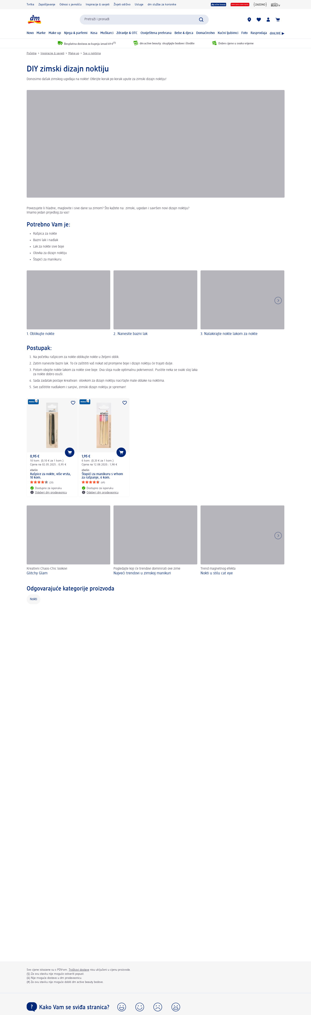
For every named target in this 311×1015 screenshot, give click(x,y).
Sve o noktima (92, 53)
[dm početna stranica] (34, 19)
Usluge (139, 4)
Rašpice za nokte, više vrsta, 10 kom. (50, 476)
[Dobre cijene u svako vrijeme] (240, 4)
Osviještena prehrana (156, 33)
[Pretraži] (201, 20)
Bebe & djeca (184, 33)
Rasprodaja (259, 33)
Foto (244, 33)
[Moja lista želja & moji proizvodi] (258, 19)
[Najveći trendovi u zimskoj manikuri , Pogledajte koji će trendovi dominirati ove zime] (155, 540)
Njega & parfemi (75, 33)
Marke (41, 33)
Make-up (73, 53)
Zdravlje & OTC (127, 33)
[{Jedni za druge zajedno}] (260, 4)
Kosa (93, 33)
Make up (55, 33)
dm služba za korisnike (162, 4)
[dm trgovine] (249, 19)
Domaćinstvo (205, 33)
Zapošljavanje (46, 4)
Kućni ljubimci (228, 33)
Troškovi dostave (79, 969)
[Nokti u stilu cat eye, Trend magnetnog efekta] (242, 540)
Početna (32, 53)
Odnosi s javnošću (70, 4)
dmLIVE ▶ (277, 33)
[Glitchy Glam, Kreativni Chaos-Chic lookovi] (68, 540)
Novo (30, 33)
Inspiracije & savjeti (97, 4)
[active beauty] (218, 4)
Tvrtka (30, 4)
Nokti (33, 599)
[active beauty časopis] (275, 4)
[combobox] (144, 20)
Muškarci (106, 33)
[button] (121, 1007)
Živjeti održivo (122, 4)
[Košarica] (277, 19)
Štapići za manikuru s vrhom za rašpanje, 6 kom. (102, 476)
